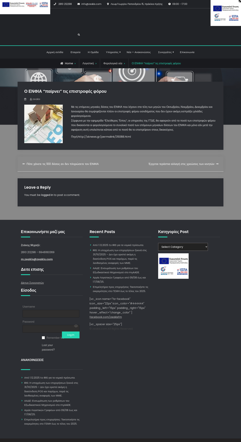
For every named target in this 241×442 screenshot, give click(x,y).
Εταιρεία (76, 41)
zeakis (36, 88)
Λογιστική (88, 52)
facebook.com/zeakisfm (106, 306)
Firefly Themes (141, 436)
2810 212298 (65, 4)
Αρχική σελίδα (55, 41)
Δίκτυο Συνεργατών (32, 272)
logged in (47, 184)
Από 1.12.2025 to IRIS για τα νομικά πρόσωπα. (49, 370)
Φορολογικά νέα (112, 52)
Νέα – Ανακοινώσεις (139, 41)
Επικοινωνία (187, 41)
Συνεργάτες (165, 41)
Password (28, 312)
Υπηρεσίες (112, 41)
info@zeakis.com (91, 4)
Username (29, 295)
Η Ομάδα (93, 41)
